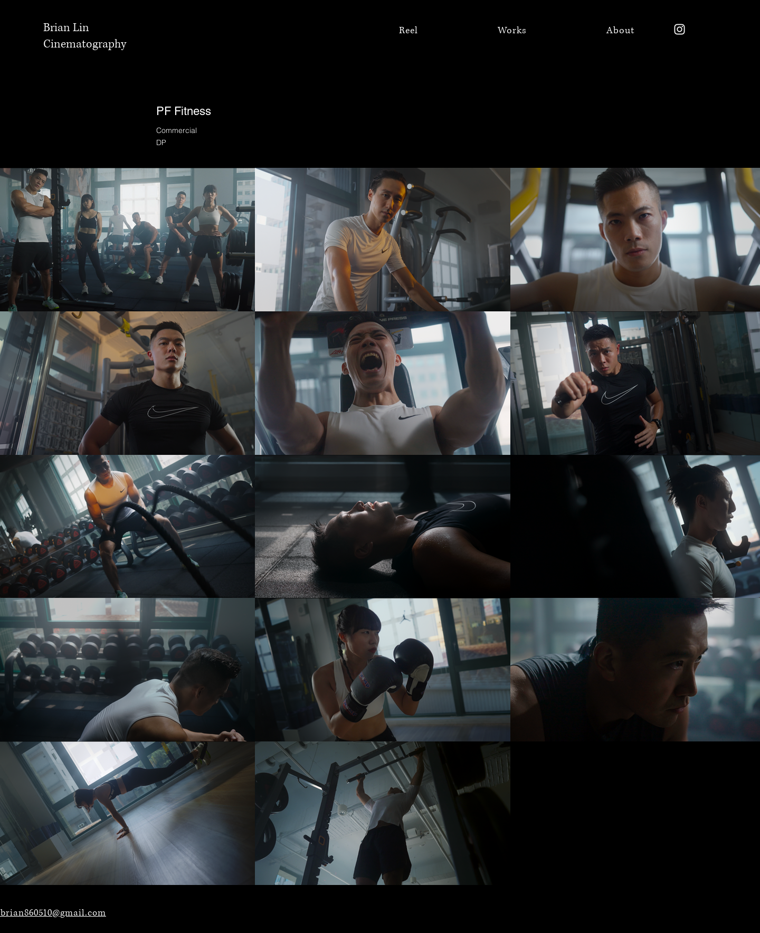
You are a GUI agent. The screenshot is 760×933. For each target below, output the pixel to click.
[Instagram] (679, 29)
